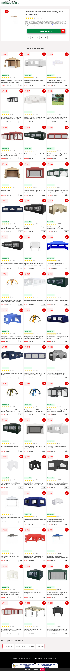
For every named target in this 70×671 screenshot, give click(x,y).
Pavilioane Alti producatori (25, 646)
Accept (42, 669)
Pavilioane (40, 646)
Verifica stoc (52, 31)
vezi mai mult (52, 25)
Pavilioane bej (8, 646)
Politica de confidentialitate (35, 658)
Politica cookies (51, 658)
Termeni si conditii (19, 658)
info (21, 85)
